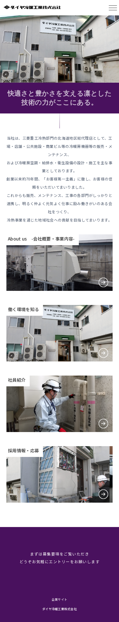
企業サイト (59, 599)
